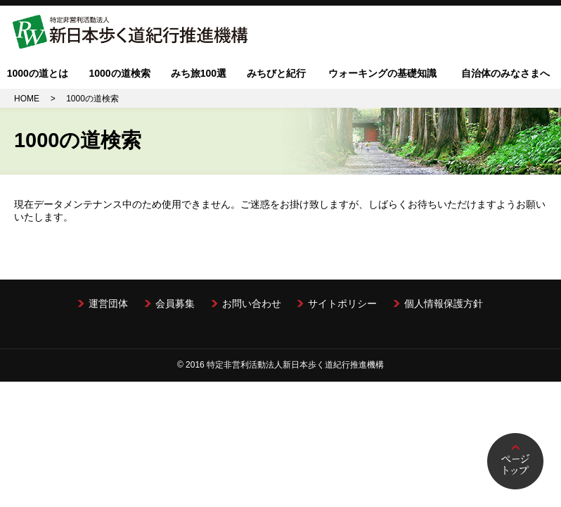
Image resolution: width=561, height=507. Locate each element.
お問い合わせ (251, 303)
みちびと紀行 (276, 73)
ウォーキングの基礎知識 (382, 73)
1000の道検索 (119, 73)
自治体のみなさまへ (505, 73)
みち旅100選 (198, 73)
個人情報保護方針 (443, 303)
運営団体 (108, 303)
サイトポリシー (342, 303)
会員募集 (175, 303)
